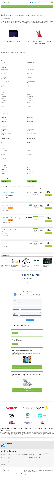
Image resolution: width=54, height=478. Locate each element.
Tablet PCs (16, 455)
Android (39, 454)
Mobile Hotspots (17, 454)
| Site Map (48, 470)
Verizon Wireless (4, 454)
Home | (25, 470)
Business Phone (12, 6)
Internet (27, 6)
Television (23, 455)
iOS (39, 457)
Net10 (2, 461)
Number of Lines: (27, 291)
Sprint (2, 457)
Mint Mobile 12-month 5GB (9, 192)
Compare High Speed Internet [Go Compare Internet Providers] (27, 390)
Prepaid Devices (32, 455)
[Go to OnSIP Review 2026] (36, 261)
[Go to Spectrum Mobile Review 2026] (5, 261)
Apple (9, 454)
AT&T (2, 455)
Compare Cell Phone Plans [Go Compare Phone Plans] (27, 365)
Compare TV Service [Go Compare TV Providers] (27, 388)
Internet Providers (25, 454)
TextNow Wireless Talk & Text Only (11, 217)
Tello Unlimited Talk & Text (8, 205)
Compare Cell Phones (5, 10)
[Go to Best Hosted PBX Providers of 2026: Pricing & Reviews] (26, 261)
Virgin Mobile (3, 460)
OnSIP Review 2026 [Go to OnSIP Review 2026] (36, 265)
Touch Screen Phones (33, 457)
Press (38, 2)
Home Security (33, 6)
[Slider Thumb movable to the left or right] (19, 303)
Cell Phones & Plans (5, 6)
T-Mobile (2, 458)
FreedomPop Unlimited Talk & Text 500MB (11, 230)
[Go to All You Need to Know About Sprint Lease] (15, 261)
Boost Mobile (3, 464)
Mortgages (44, 6)
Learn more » (3, 55)
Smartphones (31, 454)
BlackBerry (10, 455)
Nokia (9, 461)
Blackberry (40, 455)
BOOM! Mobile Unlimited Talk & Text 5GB (11, 243)
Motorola (9, 460)
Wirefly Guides (46, 453)
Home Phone (19, 6)
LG (8, 458)
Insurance (39, 6)
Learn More (15, 333)
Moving (49, 6)
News (35, 2)
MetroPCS (3, 463)
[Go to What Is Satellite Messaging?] (47, 261)
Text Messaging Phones (33, 458)
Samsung (9, 463)
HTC (9, 457)
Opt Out (51, 470)
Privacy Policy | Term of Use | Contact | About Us (36, 470)
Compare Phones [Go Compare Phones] (27, 368)
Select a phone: (27, 278)
